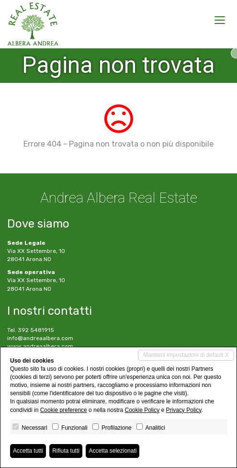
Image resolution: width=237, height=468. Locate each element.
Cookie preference (63, 410)
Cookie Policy (141, 410)
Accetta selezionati (112, 450)
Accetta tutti (28, 450)
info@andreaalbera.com (40, 338)
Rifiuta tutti (65, 450)
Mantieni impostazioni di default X (186, 355)
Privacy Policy (184, 410)
